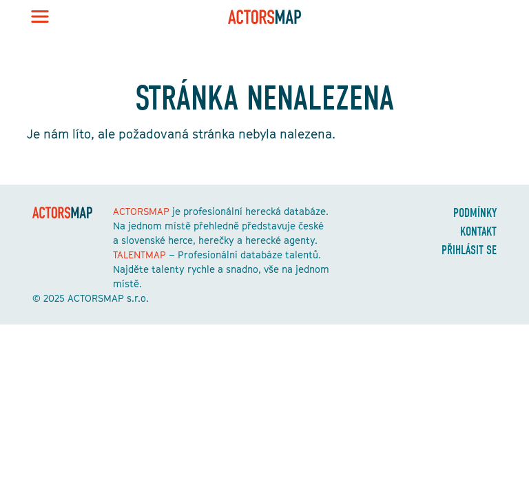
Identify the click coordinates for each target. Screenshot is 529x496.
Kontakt (478, 232)
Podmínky (475, 213)
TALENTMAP (139, 254)
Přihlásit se (469, 250)
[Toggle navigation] (40, 16)
